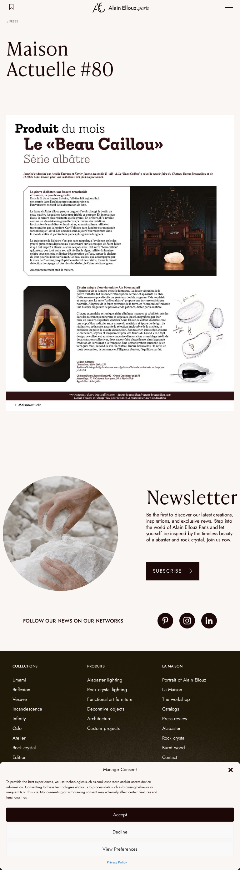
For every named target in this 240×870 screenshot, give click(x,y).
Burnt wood (173, 747)
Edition (19, 757)
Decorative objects (105, 709)
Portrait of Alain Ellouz (184, 680)
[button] (231, 770)
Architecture (99, 718)
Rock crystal (24, 747)
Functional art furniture (109, 699)
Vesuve (19, 699)
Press (13, 21)
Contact (169, 757)
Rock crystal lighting (107, 689)
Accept (120, 814)
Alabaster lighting (104, 680)
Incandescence (27, 709)
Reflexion (21, 689)
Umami (19, 680)
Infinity (19, 718)
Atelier (19, 738)
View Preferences (120, 849)
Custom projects (103, 728)
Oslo (17, 728)
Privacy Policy (117, 862)
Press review (174, 718)
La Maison (172, 689)
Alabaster (171, 728)
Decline (120, 831)
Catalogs (170, 709)
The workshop (176, 699)
